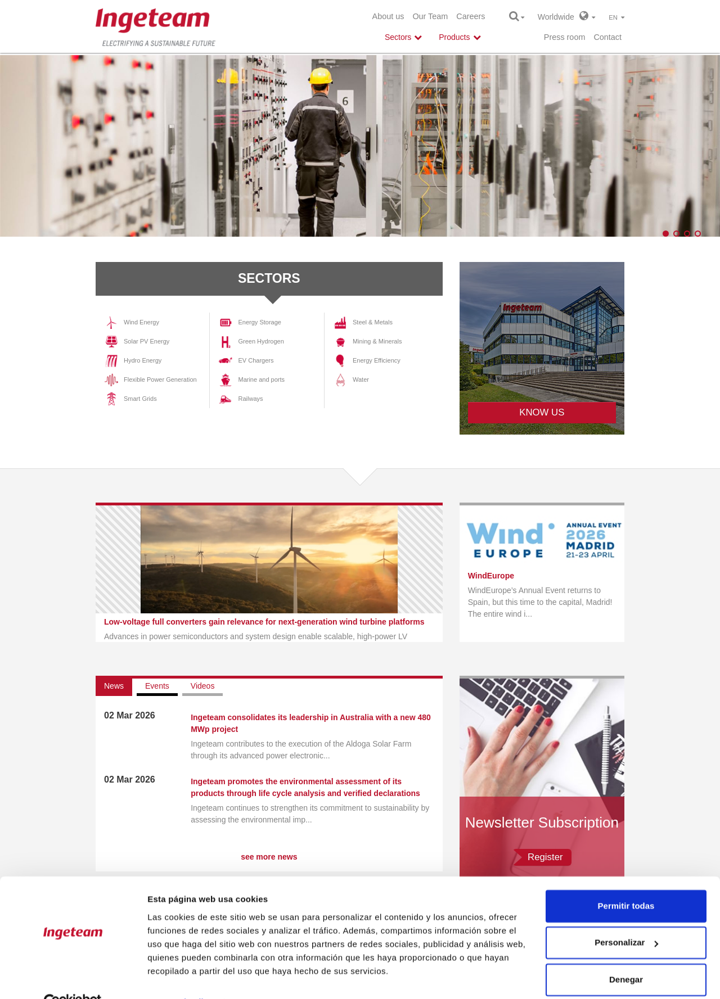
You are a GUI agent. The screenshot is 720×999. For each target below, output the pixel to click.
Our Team (430, 16)
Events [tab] (157, 685)
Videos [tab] (203, 685)
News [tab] (114, 685)
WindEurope (491, 575)
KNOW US (541, 412)
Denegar (626, 954)
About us (388, 16)
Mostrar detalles (180, 977)
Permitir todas (626, 880)
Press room (565, 37)
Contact (607, 37)
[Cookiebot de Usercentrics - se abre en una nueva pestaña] (73, 977)
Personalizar (626, 917)
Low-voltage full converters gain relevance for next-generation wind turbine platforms (264, 621)
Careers (470, 16)
